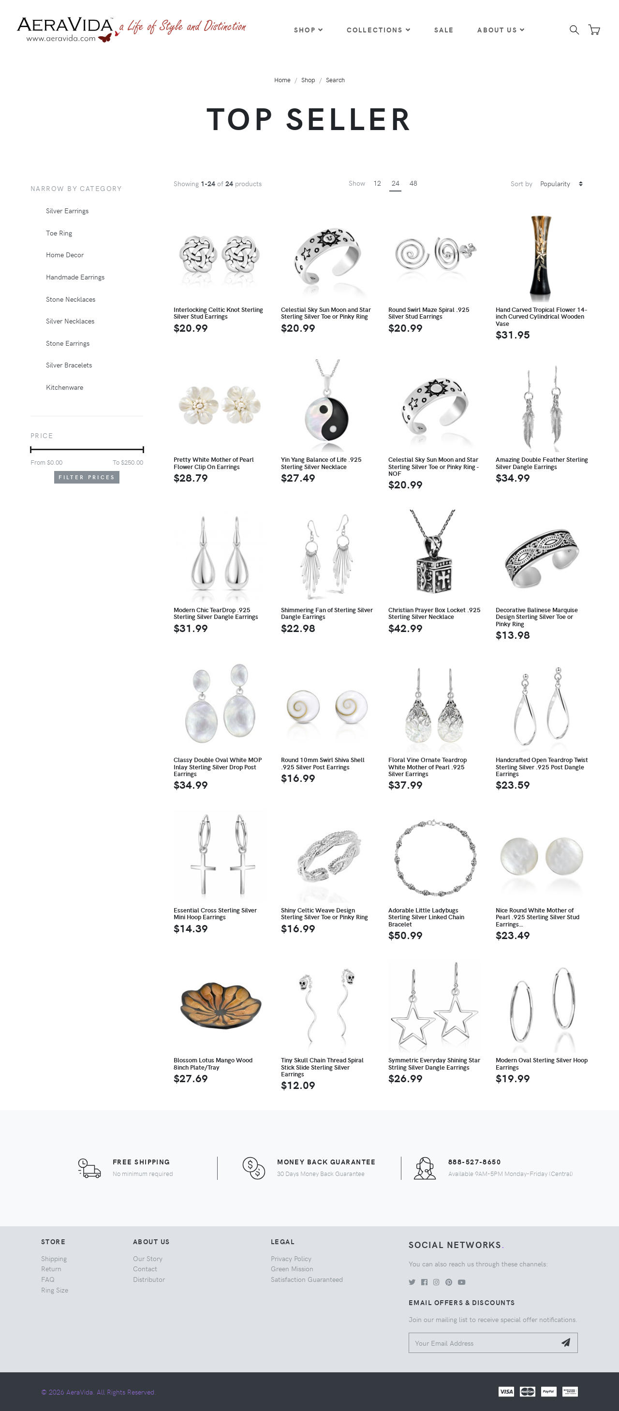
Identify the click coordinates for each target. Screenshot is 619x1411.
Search (335, 79)
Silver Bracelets (69, 364)
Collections (379, 29)
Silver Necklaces (70, 320)
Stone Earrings (67, 343)
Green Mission (292, 1268)
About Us (501, 29)
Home (282, 79)
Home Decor (65, 254)
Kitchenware (64, 387)
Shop (309, 29)
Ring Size (54, 1289)
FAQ (48, 1279)
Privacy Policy (291, 1258)
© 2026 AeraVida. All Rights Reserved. (98, 1391)
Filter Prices (87, 477)
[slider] (30, 449)
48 (413, 183)
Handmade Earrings (75, 276)
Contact (145, 1268)
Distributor (149, 1279)
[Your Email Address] (482, 1343)
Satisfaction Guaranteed (307, 1279)
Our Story (147, 1258)
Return (51, 1268)
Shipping (54, 1258)
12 (377, 183)
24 (395, 183)
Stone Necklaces (70, 299)
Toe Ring (59, 232)
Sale (444, 29)
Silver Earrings (67, 210)
